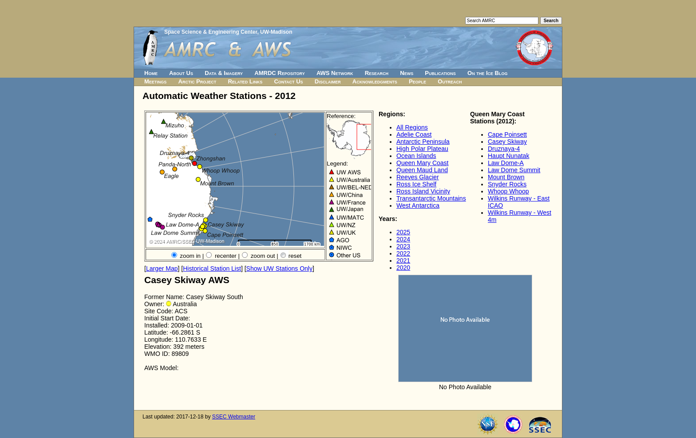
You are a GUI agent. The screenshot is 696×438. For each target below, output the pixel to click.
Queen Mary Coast (422, 162)
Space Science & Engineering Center (210, 32)
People (417, 81)
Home (151, 73)
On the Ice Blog (487, 73)
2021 (403, 260)
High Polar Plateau (422, 148)
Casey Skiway (507, 141)
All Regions (412, 127)
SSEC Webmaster (233, 417)
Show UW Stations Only (279, 268)
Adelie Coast (413, 134)
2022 (403, 253)
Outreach (450, 81)
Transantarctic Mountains (431, 198)
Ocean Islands (416, 155)
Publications (440, 73)
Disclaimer (328, 81)
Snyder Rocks (507, 184)
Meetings (155, 81)
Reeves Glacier (417, 177)
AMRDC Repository (279, 73)
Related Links (245, 81)
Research (376, 73)
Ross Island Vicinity (423, 191)
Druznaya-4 (504, 148)
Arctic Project (197, 81)
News (406, 73)
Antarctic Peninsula (423, 141)
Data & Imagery (224, 73)
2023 (403, 246)
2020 (403, 267)
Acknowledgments (374, 81)
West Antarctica (417, 205)
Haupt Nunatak (508, 155)
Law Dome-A (506, 162)
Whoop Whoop (508, 191)
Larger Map (162, 268)
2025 (403, 232)
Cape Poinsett (507, 134)
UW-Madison (276, 32)
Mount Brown (506, 177)
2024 (403, 239)
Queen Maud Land (422, 170)
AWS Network (334, 73)
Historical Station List (212, 268)
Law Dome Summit (514, 170)
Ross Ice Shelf (416, 184)
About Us (181, 73)
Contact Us (288, 81)
